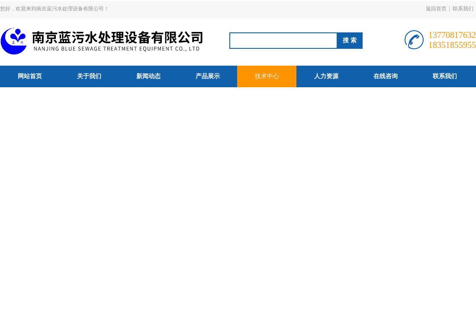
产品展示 (208, 76)
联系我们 (463, 9)
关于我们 (89, 76)
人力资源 (326, 76)
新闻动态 (148, 76)
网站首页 (30, 76)
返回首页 (436, 9)
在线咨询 (385, 76)
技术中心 (267, 76)
